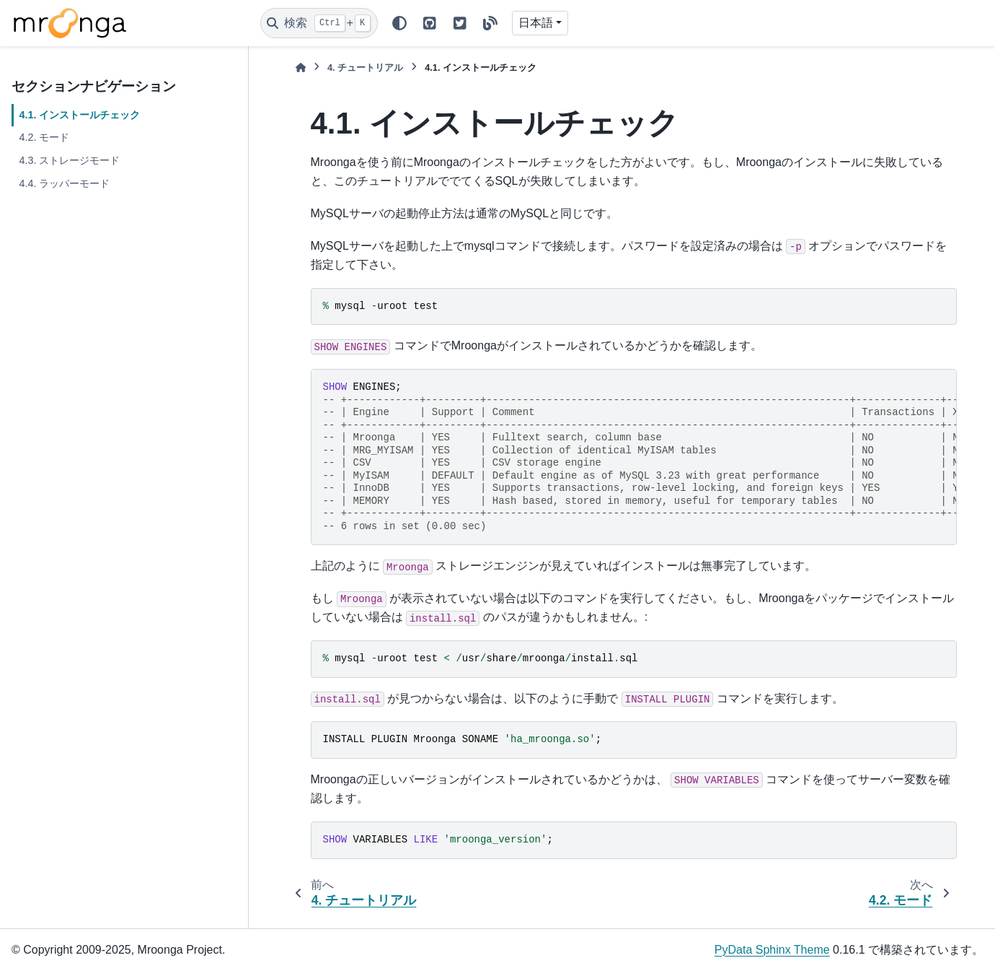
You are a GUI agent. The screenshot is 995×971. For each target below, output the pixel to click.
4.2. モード (44, 137)
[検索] (319, 23)
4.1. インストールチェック (79, 115)
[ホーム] (301, 67)
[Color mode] (399, 23)
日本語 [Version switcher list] (535, 23)
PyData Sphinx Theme (772, 950)
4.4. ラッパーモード (64, 183)
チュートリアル (365, 67)
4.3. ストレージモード (69, 160)
